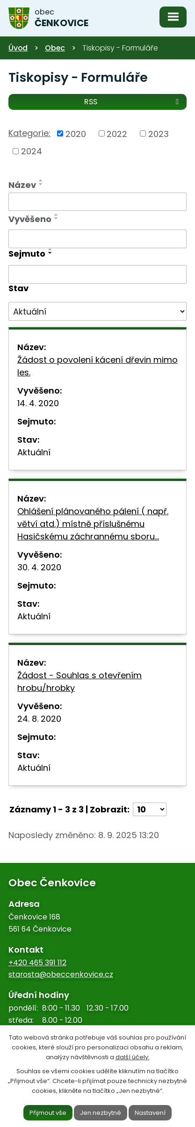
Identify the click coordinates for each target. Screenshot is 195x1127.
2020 (75, 133)
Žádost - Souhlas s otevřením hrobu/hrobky (79, 681)
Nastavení (150, 1112)
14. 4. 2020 (38, 403)
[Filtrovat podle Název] (97, 202)
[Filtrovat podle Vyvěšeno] (97, 239)
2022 (117, 133)
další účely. (133, 1056)
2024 (31, 151)
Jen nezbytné (100, 1112)
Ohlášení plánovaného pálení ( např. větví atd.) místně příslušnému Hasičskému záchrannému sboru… (92, 523)
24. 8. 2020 (39, 719)
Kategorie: (29, 133)
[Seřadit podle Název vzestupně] (41, 180)
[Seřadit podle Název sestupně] (41, 184)
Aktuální (34, 452)
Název (22, 185)
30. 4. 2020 (39, 567)
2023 (158, 133)
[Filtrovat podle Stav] (97, 311)
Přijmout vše (47, 1112)
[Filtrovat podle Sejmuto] (97, 274)
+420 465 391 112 (37, 962)
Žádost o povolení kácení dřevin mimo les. (97, 366)
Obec (55, 48)
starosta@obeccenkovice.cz (60, 974)
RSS (133, 101)
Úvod (18, 48)
